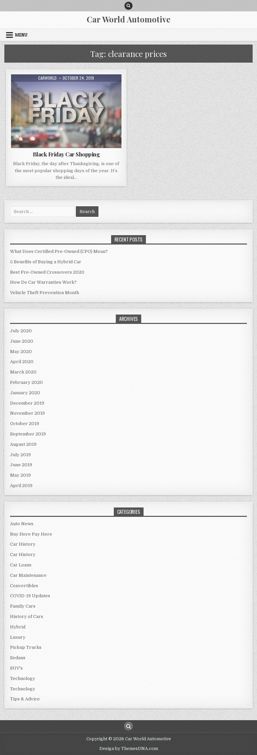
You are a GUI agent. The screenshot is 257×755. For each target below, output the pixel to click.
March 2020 (23, 371)
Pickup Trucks (25, 647)
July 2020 (21, 330)
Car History (22, 544)
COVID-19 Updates (30, 595)
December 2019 (27, 403)
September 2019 (28, 433)
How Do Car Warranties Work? (43, 282)
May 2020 (21, 351)
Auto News (21, 523)
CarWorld (47, 78)
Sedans (17, 657)
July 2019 (20, 454)
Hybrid (17, 626)
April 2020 (21, 361)
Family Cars (22, 606)
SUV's (16, 668)
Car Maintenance (28, 575)
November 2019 (27, 413)
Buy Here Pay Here (31, 534)
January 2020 (25, 392)
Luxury (17, 637)
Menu (21, 35)
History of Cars (26, 616)
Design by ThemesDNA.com (128, 748)
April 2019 (21, 485)
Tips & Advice (25, 698)
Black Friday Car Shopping (66, 154)
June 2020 (21, 341)
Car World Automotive (128, 19)
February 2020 (26, 382)
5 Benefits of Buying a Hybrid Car (45, 261)
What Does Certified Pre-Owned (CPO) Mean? (59, 251)
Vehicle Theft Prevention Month (44, 292)
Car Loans (20, 564)
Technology (22, 678)
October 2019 (24, 423)
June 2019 (21, 464)
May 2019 (20, 475)
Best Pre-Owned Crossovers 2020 (47, 272)
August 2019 (23, 444)
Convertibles (24, 585)
